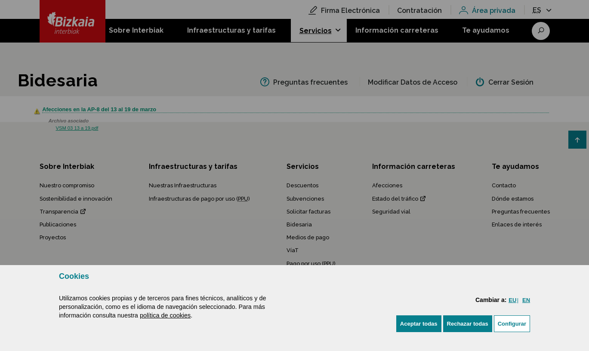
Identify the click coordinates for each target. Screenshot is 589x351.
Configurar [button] (512, 323)
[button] (418, 323)
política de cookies (165, 315)
